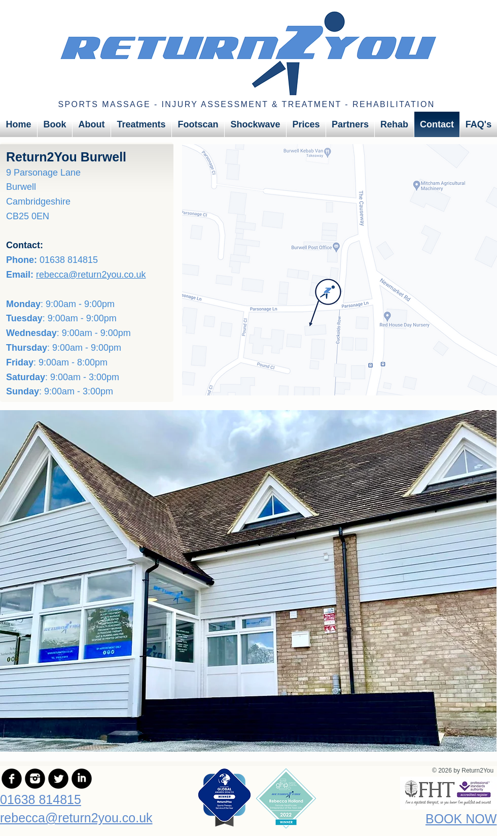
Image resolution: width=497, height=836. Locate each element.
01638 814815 (40, 799)
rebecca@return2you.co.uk (91, 275)
